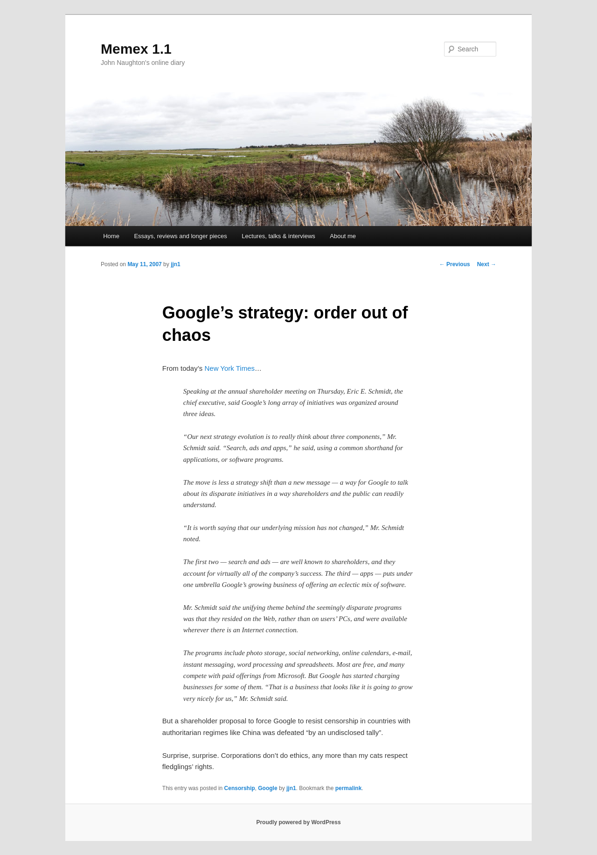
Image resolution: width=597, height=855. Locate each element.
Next (486, 264)
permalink (348, 788)
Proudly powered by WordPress (298, 822)
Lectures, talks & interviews (278, 236)
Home (111, 236)
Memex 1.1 (136, 49)
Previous (454, 264)
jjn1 (175, 264)
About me (343, 236)
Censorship (239, 788)
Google (267, 788)
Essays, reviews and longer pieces (180, 236)
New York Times (229, 368)
